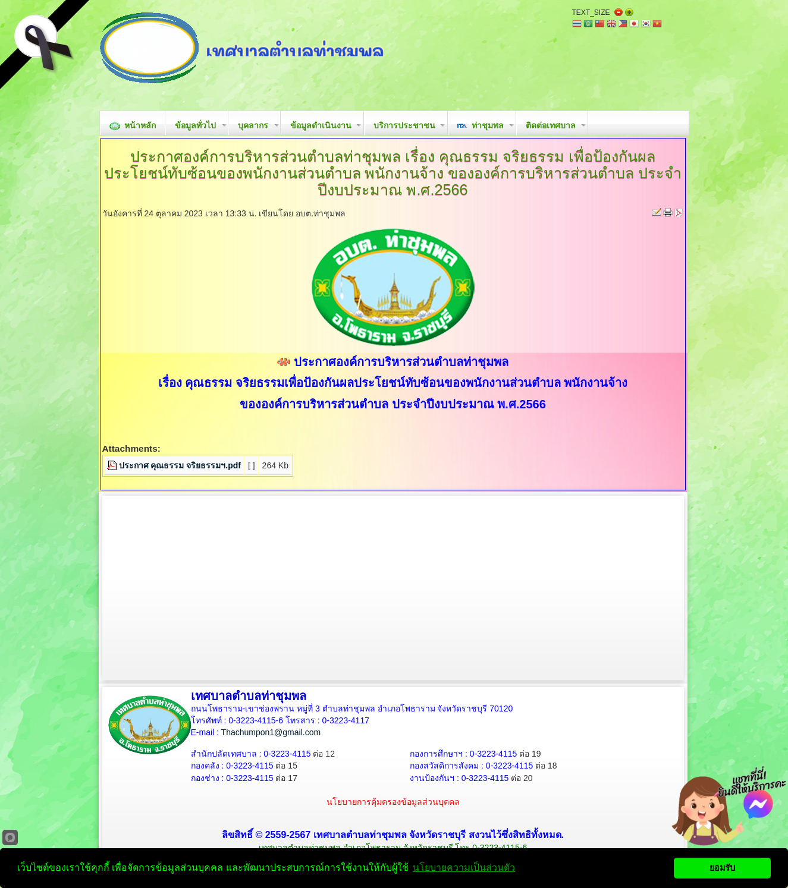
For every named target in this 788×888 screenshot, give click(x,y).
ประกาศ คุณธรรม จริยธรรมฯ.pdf (180, 465)
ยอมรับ (722, 868)
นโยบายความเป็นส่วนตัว (464, 867)
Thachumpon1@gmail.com (271, 732)
